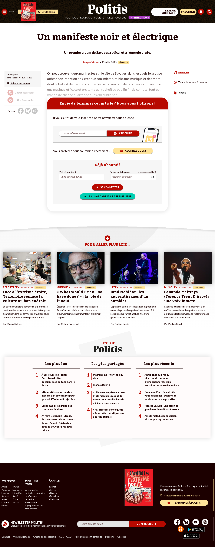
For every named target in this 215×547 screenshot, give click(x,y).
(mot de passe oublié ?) (147, 172)
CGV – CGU (65, 536)
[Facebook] (177, 522)
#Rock (182, 92)
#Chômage (54, 499)
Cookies (121, 536)
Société (99, 17)
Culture (120, 17)
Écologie (86, 17)
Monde (4, 505)
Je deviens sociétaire (35, 493)
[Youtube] (195, 522)
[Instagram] (205, 522)
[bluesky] (186, 522)
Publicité (109, 536)
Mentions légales (21, 536)
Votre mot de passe (120, 172)
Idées (110, 17)
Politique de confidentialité (88, 536)
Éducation (17, 493)
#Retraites (54, 496)
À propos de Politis (34, 505)
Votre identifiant (67, 172)
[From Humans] (181, 529)
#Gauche (53, 493)
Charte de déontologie (44, 536)
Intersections (139, 17)
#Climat (52, 486)
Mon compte (31, 508)
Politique (71, 17)
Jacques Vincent (91, 62)
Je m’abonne (31, 496)
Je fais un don (31, 490)
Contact (5, 536)
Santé (15, 496)
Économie (17, 490)
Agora (4, 486)
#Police (52, 490)
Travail (16, 486)
